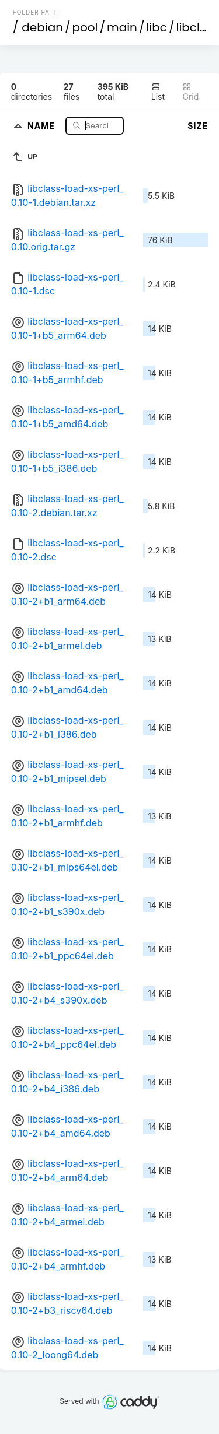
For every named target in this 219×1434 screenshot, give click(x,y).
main (122, 27)
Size (197, 126)
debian (42, 27)
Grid (190, 91)
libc (156, 27)
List (158, 91)
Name (42, 125)
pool (85, 27)
